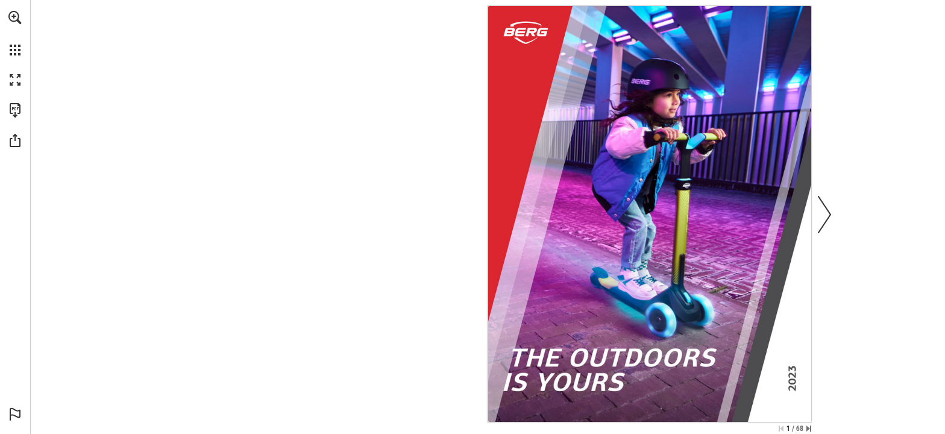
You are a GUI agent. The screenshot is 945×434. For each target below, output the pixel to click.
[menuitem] (15, 33)
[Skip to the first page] (781, 429)
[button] (15, 17)
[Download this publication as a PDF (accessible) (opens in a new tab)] (15, 110)
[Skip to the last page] (808, 429)
